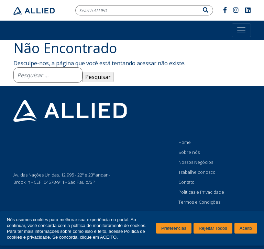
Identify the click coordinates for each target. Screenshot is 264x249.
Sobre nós (189, 152)
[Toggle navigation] (241, 30)
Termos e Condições (199, 202)
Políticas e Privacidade (201, 192)
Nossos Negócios (195, 162)
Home (184, 142)
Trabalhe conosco (197, 172)
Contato (186, 182)
